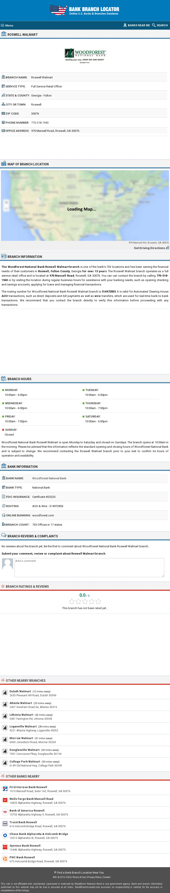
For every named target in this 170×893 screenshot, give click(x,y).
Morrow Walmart (21, 738)
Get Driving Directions (149, 248)
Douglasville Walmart (24, 749)
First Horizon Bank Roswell (28, 787)
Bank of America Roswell (27, 810)
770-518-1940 (39, 122)
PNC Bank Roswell (22, 857)
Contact (106, 877)
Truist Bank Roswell (23, 822)
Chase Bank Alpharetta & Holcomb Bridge (39, 834)
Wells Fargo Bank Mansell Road (31, 798)
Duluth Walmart (20, 691)
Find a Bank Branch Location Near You (80, 872)
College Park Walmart (25, 761)
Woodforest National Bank (49, 478)
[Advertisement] (85, 147)
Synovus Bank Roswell (25, 845)
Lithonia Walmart (21, 714)
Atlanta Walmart (21, 703)
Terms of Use (79, 877)
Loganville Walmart (23, 726)
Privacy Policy (94, 877)
